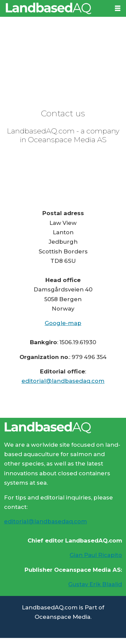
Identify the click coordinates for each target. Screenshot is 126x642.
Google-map (63, 323)
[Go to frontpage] (55, 8)
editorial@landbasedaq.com (63, 380)
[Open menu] (117, 8)
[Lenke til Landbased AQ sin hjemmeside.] (63, 427)
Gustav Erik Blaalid (95, 584)
